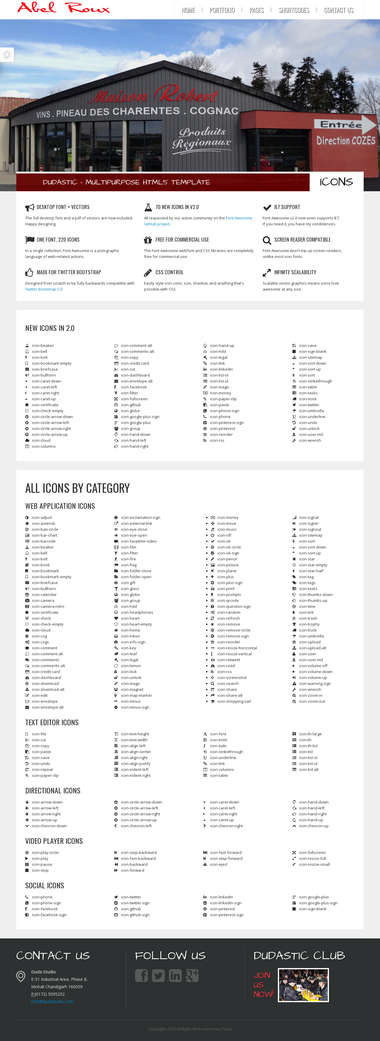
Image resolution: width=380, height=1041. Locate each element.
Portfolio (222, 9)
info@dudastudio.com (52, 1001)
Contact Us (338, 9)
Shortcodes (293, 9)
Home (188, 9)
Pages (256, 9)
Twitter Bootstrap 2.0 (43, 289)
